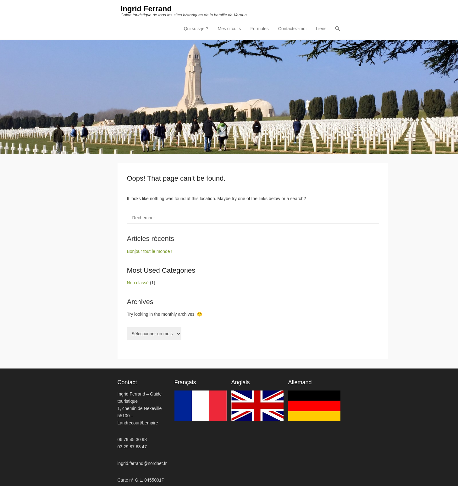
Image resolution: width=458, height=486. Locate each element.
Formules (259, 28)
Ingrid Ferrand (146, 8)
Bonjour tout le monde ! (150, 251)
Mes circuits (229, 28)
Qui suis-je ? (196, 28)
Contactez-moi (292, 28)
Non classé (138, 282)
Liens (321, 28)
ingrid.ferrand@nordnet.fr (142, 463)
